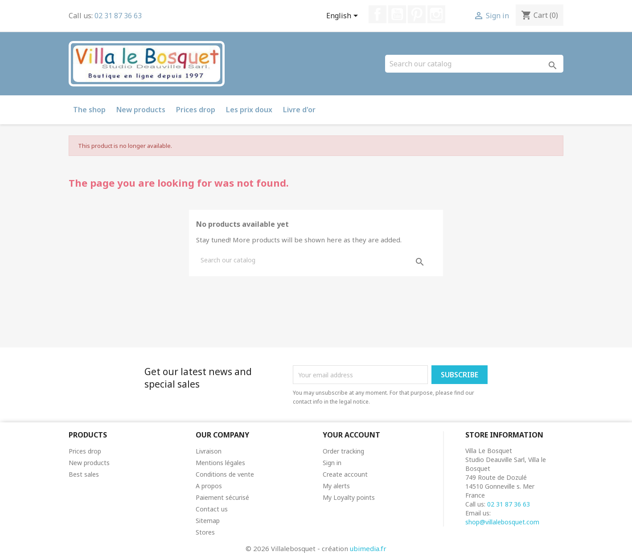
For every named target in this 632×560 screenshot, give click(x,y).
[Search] (474, 64)
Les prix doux (249, 109)
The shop (89, 109)
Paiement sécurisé (222, 497)
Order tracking (343, 451)
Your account (351, 435)
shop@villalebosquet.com (502, 522)
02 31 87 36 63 (118, 15)
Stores (205, 532)
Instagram (436, 14)
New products (140, 109)
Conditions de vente (225, 474)
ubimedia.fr (368, 548)
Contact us (212, 509)
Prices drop (195, 109)
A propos (209, 486)
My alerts (336, 486)
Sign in (332, 462)
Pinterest (417, 14)
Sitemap (208, 520)
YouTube (397, 14)
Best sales (84, 474)
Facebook (377, 14)
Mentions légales (220, 462)
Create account (345, 474)
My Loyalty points (349, 497)
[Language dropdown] (343, 16)
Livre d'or (299, 109)
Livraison (209, 451)
